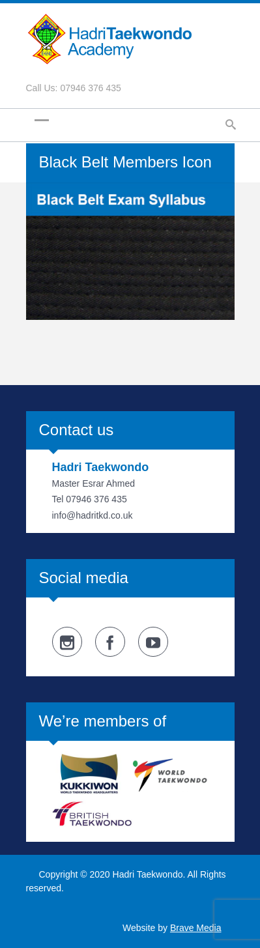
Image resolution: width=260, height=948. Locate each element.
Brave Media (196, 928)
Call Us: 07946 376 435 (73, 88)
